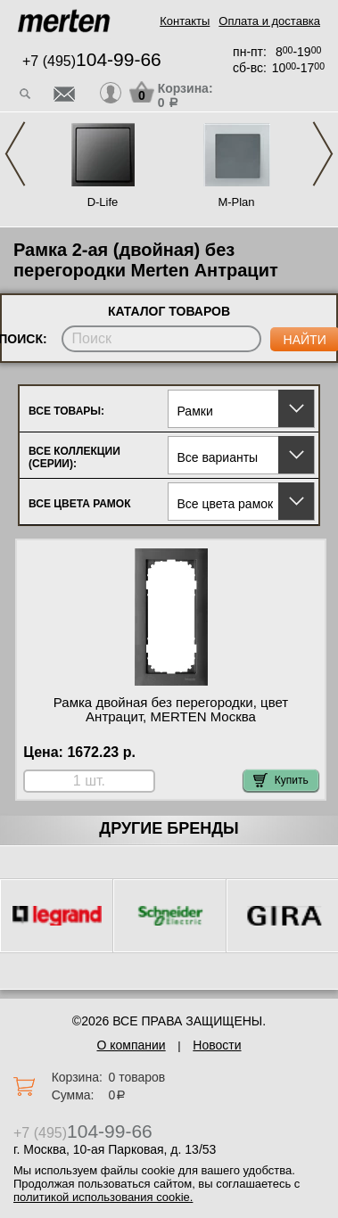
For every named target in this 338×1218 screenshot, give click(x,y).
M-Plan (236, 202)
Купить (281, 780)
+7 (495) (91, 61)
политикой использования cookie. (103, 1197)
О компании (130, 1045)
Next (323, 153)
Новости (217, 1045)
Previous (15, 153)
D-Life (103, 202)
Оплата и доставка (269, 21)
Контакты (185, 21)
